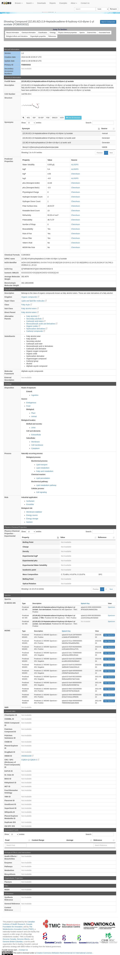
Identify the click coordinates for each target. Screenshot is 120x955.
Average (69, 840)
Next (111, 153)
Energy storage (32, 519)
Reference (97, 840)
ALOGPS (74, 165)
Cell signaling (41, 492)
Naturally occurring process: (32, 453)
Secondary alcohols (35, 319)
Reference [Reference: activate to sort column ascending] (102, 537)
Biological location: (28, 420)
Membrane (35, 442)
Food (28, 406)
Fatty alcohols (32, 316)
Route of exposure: (28, 388)
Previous (100, 153)
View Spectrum (109, 635)
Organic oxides (33, 326)
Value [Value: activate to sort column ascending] (62, 537)
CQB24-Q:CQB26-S (30, 760)
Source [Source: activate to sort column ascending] (104, 129)
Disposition (9, 388)
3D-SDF (41, 118)
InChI (62, 118)
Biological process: (33, 457)
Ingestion (34, 395)
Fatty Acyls (26, 305)
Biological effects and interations (17, 36)
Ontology (53, 32)
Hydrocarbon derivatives (36, 329)
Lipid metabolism (42, 468)
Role (6, 497)
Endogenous (31, 403)
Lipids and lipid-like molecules (34, 301)
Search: (100, 123)
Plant (33, 413)
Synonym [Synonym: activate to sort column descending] (26, 129)
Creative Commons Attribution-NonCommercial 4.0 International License (64, 953)
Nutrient (29, 522)
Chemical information (29, 32)
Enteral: (29, 391)
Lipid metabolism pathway (46, 485)
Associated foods (104, 32)
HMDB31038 (27, 756)
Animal (34, 416)
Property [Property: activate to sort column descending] (25, 537)
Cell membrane (37, 445)
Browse (19, 3)
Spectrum (111, 607)
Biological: (30, 409)
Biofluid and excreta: (34, 424)
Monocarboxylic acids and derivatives (41, 324)
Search (29, 3)
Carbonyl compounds (35, 331)
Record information (12, 32)
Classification (42, 32)
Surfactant (30, 501)
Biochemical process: (39, 461)
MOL (28, 118)
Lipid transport (41, 465)
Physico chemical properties (67, 32)
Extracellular (36, 435)
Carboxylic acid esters (36, 321)
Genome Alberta (23, 939)
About (74, 3)
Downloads (41, 3)
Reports (53, 3)
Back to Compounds (108, 22)
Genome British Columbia (13, 942)
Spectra (82, 32)
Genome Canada (9, 939)
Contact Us (85, 3)
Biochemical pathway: (39, 482)
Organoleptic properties (38, 36)
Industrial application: (29, 497)
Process (7, 453)
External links (91, 32)
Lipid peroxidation (43, 478)
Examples (63, 3)
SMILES (54, 118)
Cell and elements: (33, 431)
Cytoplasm (35, 448)
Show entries (31, 123)
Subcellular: (30, 438)
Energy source (31, 515)
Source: (24, 399)
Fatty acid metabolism (44, 471)
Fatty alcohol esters (30, 309)
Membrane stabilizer (34, 512)
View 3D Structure (73, 118)
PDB (47, 118)
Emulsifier (30, 504)
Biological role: (27, 508)
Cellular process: (37, 488)
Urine (33, 428)
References (52, 36)
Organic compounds (30, 297)
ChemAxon (75, 174)
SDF (34, 118)
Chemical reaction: (38, 474)
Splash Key (85, 603)
